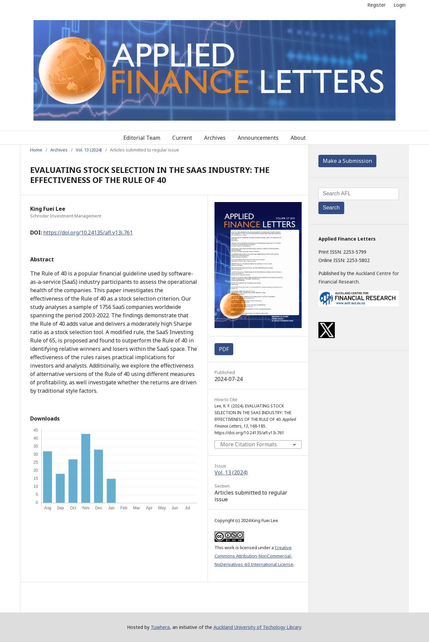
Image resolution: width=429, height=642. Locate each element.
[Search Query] (358, 194)
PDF (224, 349)
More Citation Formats (248, 444)
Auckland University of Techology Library (257, 627)
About (298, 137)
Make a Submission (347, 161)
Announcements (258, 137)
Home (36, 150)
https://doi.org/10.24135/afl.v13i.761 (88, 232)
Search (331, 207)
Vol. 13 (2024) (89, 150)
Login (399, 5)
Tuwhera (160, 627)
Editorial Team (141, 137)
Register (376, 5)
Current (182, 137)
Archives (215, 137)
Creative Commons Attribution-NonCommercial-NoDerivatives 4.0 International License (253, 555)
